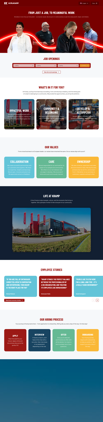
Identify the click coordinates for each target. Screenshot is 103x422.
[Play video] (51, 230)
